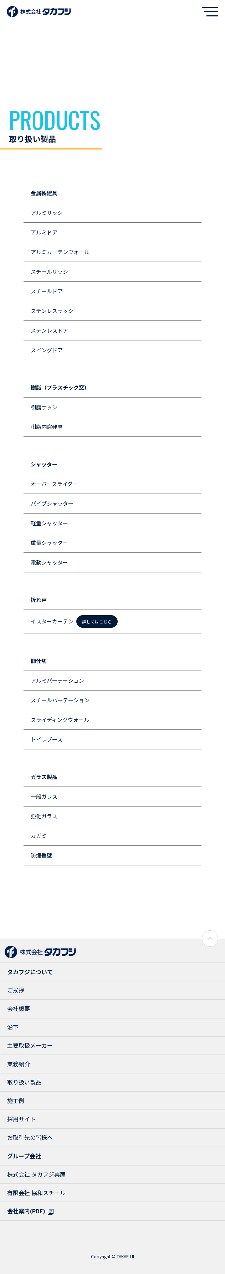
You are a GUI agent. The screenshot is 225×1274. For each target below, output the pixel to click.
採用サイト (21, 1118)
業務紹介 (18, 1064)
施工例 (15, 1100)
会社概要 (18, 1008)
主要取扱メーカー (30, 1045)
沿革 (13, 1027)
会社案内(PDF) (26, 1211)
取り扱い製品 (24, 1082)
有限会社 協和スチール (36, 1192)
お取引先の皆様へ (30, 1137)
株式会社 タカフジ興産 (36, 1174)
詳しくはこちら (97, 621)
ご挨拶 (15, 990)
